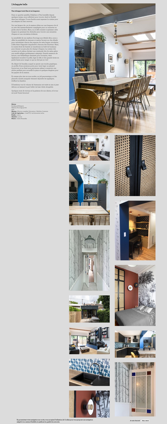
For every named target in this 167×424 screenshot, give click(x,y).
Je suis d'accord (135, 420)
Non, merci (145, 420)
